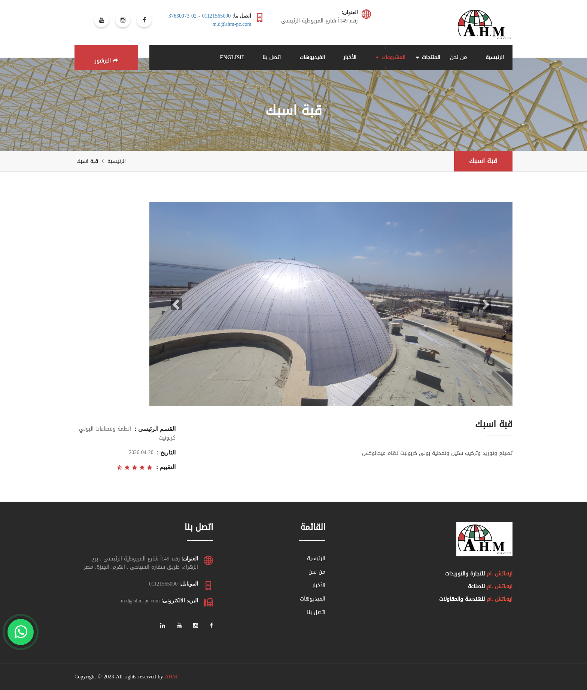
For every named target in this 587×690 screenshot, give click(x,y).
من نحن (458, 57)
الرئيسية (495, 57)
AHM (171, 677)
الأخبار (349, 57)
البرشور (106, 61)
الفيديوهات (312, 57)
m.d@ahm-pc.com (232, 24)
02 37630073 (182, 16)
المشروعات (393, 57)
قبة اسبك (483, 161)
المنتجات (431, 57)
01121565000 (216, 16)
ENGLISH (232, 57)
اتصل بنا (271, 57)
